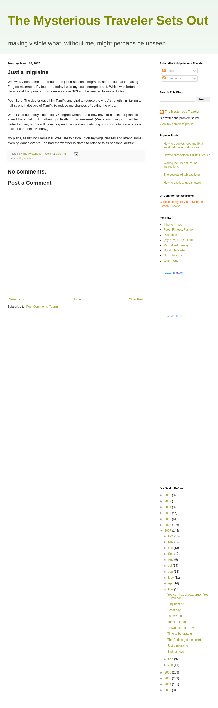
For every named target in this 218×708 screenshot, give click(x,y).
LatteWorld (174, 616)
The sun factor (177, 622)
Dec (171, 536)
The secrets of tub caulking (182, 174)
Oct (171, 548)
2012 (168, 501)
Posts (168, 71)
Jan (171, 665)
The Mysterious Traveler (182, 111)
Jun (171, 571)
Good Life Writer (175, 250)
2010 (168, 513)
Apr (171, 583)
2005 (168, 678)
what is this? (174, 316)
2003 (168, 690)
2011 (168, 507)
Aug (171, 559)
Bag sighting (175, 604)
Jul (170, 565)
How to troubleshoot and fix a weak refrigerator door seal (183, 145)
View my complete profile (176, 124)
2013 (168, 495)
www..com (174, 272)
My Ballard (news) (176, 245)
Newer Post (17, 299)
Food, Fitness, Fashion (179, 229)
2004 (168, 684)
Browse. (175, 206)
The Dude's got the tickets (184, 640)
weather (28, 158)
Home (77, 299)
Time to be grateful (180, 633)
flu (20, 158)
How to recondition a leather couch (187, 155)
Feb (171, 659)
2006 (168, 672)
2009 (168, 519)
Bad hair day (175, 651)
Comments (171, 78)
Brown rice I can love (181, 628)
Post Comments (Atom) (42, 306)
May (171, 577)
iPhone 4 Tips (173, 224)
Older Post (136, 299)
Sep (171, 554)
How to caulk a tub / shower (182, 182)
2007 (168, 530)
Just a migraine (177, 645)
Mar (171, 589)
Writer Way (171, 261)
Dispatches (171, 235)
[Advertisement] (181, 402)
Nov (171, 542)
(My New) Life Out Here (179, 240)
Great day (174, 610)
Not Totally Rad (174, 255)
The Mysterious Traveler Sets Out (108, 20)
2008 (168, 525)
